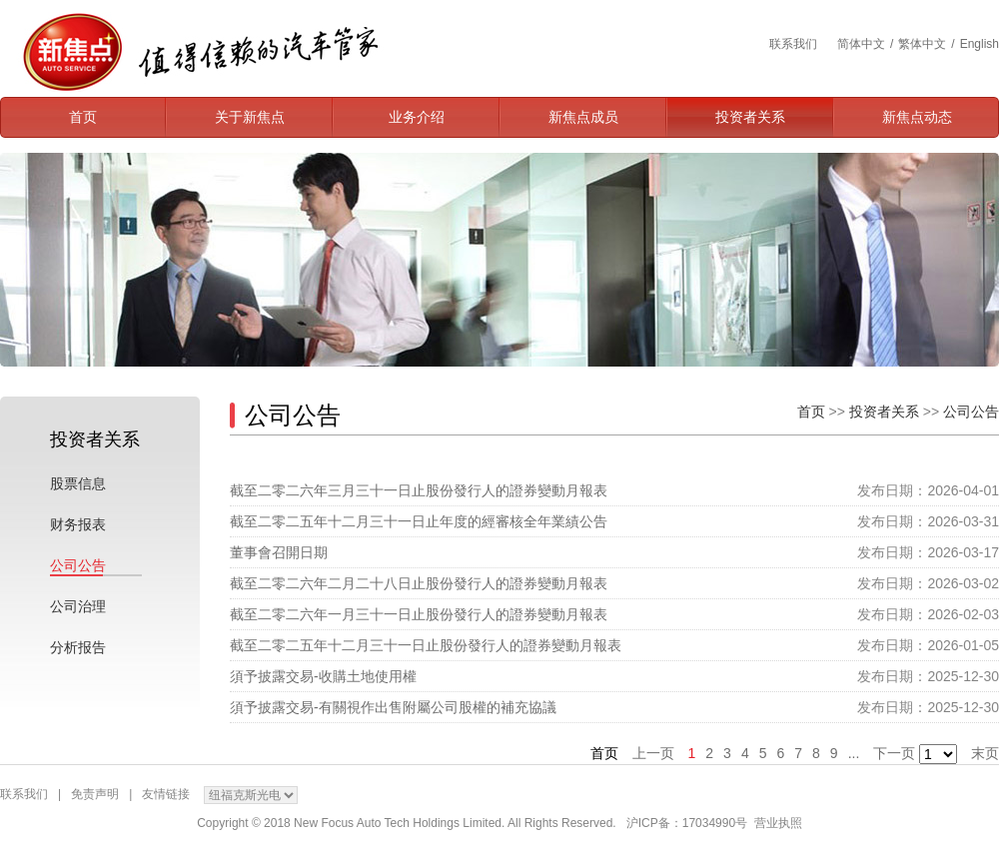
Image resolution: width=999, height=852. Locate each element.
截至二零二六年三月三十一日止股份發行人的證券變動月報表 (418, 490)
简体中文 (861, 44)
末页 (985, 753)
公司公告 (78, 565)
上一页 (653, 753)
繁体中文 (922, 44)
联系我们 (793, 44)
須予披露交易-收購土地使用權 (323, 676)
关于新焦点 (250, 117)
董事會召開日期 (279, 552)
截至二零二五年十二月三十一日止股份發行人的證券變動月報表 (425, 645)
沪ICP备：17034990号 (686, 823)
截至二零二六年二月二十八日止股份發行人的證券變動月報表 (418, 583)
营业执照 (778, 823)
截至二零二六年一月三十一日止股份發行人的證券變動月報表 (418, 614)
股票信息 (78, 483)
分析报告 (78, 647)
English (979, 44)
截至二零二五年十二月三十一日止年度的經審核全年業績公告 (418, 521)
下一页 (894, 753)
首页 (83, 117)
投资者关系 (750, 117)
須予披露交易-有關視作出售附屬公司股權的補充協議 (393, 707)
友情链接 (166, 794)
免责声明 (95, 794)
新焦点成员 (583, 117)
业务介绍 (417, 117)
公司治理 (78, 606)
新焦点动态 (917, 117)
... (854, 753)
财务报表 (78, 524)
